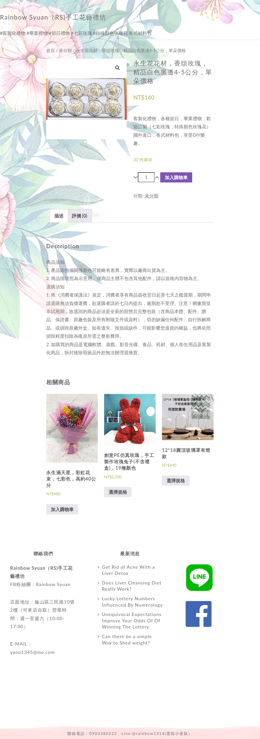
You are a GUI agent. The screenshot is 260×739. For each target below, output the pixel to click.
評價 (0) (79, 216)
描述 (58, 216)
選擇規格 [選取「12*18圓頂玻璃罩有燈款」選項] (176, 480)
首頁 (50, 50)
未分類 (65, 50)
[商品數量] (146, 177)
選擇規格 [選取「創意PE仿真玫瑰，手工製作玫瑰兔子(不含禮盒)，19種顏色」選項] (118, 492)
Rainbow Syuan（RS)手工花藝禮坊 (53, 17)
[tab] (59, 215)
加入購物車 (176, 177)
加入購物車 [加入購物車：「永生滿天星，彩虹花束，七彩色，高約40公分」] (62, 509)
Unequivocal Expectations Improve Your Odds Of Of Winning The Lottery (131, 620)
